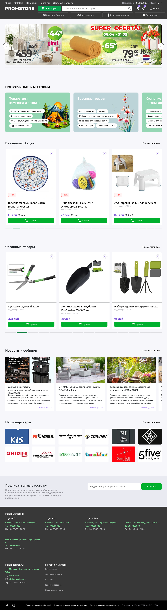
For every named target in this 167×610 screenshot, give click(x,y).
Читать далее (45, 408)
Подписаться (151, 486)
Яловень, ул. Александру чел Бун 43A (142, 523)
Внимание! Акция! (53, 15)
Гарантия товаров (53, 585)
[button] (10, 332)
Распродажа (150, 15)
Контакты (45, 3)
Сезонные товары (118, 15)
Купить (32, 220)
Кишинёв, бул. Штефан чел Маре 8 (21, 523)
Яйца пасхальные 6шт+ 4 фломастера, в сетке (79, 204)
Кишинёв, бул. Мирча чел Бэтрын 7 (101, 523)
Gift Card (18, 3)
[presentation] (6, 46)
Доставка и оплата (63, 3)
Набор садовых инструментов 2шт (139, 306)
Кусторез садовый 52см (26, 306)
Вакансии (31, 3)
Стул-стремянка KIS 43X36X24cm (137, 203)
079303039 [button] (141, 3)
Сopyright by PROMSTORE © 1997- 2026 (140, 605)
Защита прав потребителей (38, 605)
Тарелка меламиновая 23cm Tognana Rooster (28, 204)
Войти (154, 8)
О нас (8, 3)
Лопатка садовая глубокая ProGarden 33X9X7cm (81, 308)
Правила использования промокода (70, 605)
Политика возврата (54, 590)
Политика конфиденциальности (104, 605)
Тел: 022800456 (12, 545)
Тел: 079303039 (12, 526)
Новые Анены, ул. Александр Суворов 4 (22, 540)
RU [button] (158, 3)
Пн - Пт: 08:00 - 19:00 (16, 582)
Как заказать (51, 569)
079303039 (12, 575)
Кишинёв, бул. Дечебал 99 (57, 523)
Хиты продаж (85, 15)
